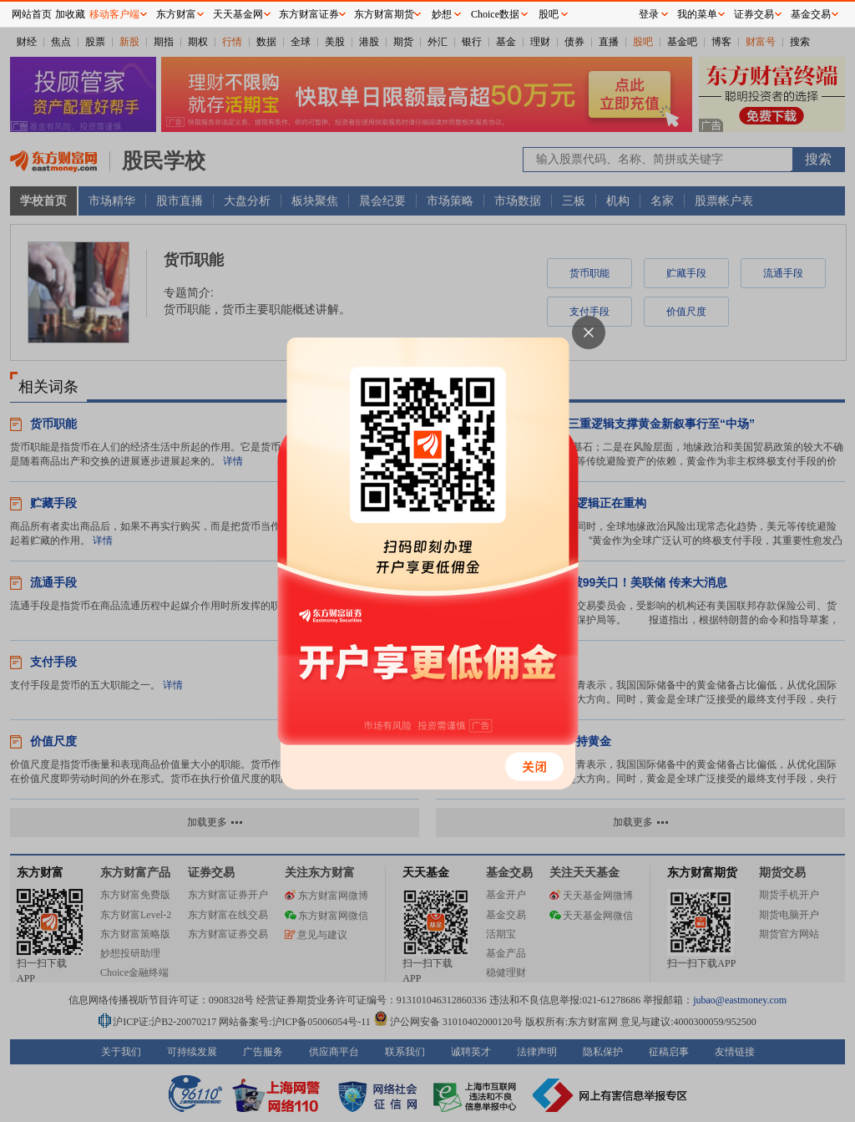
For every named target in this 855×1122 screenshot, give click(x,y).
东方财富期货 (384, 14)
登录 (649, 14)
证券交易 (754, 14)
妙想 (442, 14)
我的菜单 (697, 14)
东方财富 (176, 14)
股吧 (549, 14)
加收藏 (70, 14)
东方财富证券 (309, 14)
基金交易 (811, 14)
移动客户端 (114, 14)
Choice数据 (495, 14)
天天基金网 (238, 14)
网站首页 (32, 14)
